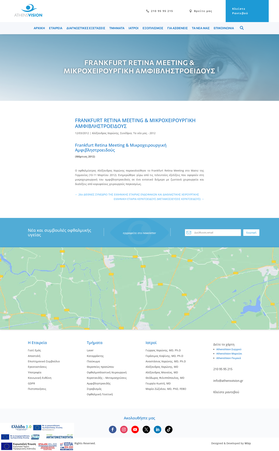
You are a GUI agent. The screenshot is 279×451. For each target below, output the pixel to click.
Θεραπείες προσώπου (100, 367)
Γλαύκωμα (93, 361)
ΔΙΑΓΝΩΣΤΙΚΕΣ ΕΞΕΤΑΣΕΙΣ (85, 28)
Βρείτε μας (200, 11)
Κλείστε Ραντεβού (240, 11)
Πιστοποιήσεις (37, 389)
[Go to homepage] (26, 15)
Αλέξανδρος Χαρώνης (105, 133)
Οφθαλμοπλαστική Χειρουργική (107, 372)
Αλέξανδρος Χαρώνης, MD (162, 367)
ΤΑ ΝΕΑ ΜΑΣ (201, 28)
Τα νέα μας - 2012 (144, 133)
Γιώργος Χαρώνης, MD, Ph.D (163, 350)
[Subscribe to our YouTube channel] (135, 429)
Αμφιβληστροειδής (99, 383)
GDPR (31, 383)
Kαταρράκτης (95, 356)
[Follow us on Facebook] (112, 429)
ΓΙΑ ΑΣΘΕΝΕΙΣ (177, 28)
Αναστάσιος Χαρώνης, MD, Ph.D (166, 361)
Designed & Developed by (231, 443)
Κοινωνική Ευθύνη (39, 378)
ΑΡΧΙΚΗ (39, 28)
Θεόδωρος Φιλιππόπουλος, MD (165, 378)
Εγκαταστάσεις (37, 367)
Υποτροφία (34, 372)
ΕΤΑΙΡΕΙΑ (55, 28)
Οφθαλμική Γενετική (100, 394)
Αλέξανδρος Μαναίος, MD (162, 372)
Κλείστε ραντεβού (226, 392)
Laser (90, 350)
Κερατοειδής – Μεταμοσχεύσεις (107, 378)
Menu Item (242, 28)
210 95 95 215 (159, 11)
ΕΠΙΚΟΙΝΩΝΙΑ (224, 28)
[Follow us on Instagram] (124, 429)
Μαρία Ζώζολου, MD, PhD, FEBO (166, 389)
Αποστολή (34, 356)
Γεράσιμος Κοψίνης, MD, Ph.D (164, 356)
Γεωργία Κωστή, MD (158, 383)
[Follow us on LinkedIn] (157, 429)
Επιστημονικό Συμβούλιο (44, 361)
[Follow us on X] (146, 429)
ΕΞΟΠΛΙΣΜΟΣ (153, 28)
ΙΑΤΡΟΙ (133, 28)
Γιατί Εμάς (34, 350)
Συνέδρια (126, 133)
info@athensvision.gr (228, 381)
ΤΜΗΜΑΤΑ (116, 28)
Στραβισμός (94, 389)
